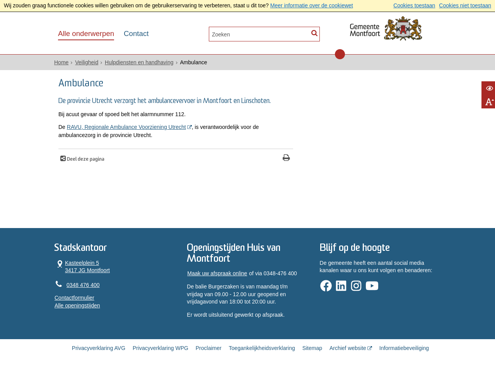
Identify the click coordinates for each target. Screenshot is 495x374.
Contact (136, 33)
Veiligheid (86, 62)
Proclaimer (209, 348)
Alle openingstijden (77, 305)
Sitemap (312, 348)
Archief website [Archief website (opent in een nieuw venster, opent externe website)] (347, 348)
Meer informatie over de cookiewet (311, 5)
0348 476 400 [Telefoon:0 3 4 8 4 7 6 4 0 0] (83, 285)
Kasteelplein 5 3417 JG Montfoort (82, 266)
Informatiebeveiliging (404, 348)
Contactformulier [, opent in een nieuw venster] (74, 298)
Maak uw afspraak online (217, 273)
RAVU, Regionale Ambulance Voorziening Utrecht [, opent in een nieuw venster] (126, 127)
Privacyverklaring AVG (98, 348)
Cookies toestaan (414, 5)
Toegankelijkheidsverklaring (262, 348)
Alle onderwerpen (86, 33)
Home (61, 62)
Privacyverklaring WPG (160, 348)
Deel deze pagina (85, 159)
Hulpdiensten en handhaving (139, 62)
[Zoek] (314, 33)
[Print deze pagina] (286, 158)
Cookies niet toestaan (465, 5)
